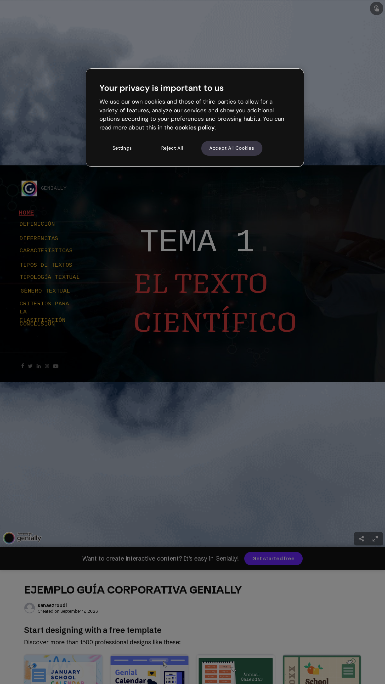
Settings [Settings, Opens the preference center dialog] (122, 148)
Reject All (172, 148)
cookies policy (195, 127)
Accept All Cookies (231, 148)
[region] (195, 117)
